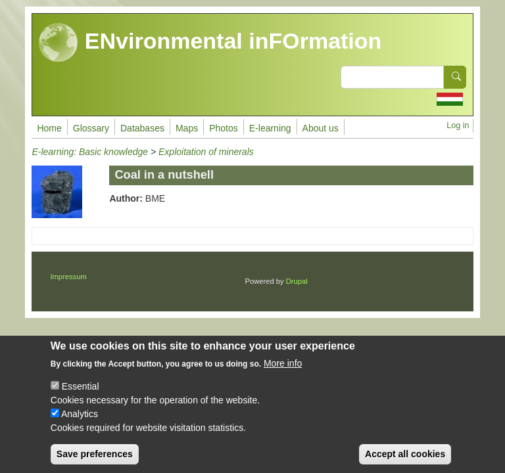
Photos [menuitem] (223, 128)
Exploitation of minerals (206, 151)
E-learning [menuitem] (270, 128)
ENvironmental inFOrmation (210, 42)
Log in (457, 125)
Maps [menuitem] (187, 128)
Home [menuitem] (49, 128)
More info (283, 374)
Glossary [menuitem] (91, 128)
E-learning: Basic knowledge (90, 151)
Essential (80, 397)
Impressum (68, 277)
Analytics (79, 425)
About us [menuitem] (320, 128)
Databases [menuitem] (142, 128)
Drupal (297, 281)
